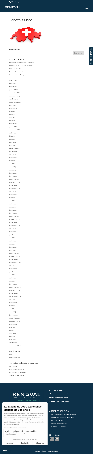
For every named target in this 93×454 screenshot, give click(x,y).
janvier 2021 (13, 250)
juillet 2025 (13, 108)
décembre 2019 (15, 287)
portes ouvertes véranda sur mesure (21, 62)
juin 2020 (12, 272)
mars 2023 (12, 170)
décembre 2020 (14, 253)
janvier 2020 (13, 284)
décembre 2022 (14, 179)
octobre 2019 (13, 293)
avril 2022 (12, 204)
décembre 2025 (14, 93)
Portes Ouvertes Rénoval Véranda (21, 66)
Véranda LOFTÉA (15, 69)
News (11, 354)
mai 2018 (12, 330)
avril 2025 (12, 117)
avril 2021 (12, 241)
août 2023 (12, 154)
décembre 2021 (14, 216)
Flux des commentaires (17, 372)
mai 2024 (12, 139)
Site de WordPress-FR (16, 375)
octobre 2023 (13, 151)
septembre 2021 (14, 225)
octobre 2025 (13, 99)
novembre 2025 (14, 96)
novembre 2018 (14, 321)
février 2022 (13, 210)
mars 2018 (12, 336)
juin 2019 (12, 306)
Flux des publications (16, 369)
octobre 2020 (13, 259)
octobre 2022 (13, 185)
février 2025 (13, 124)
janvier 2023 (13, 176)
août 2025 (12, 105)
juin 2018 (12, 327)
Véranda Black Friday (16, 75)
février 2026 (13, 86)
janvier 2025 (13, 127)
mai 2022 (12, 201)
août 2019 (12, 299)
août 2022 (12, 191)
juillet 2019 (13, 302)
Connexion (13, 366)
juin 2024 (12, 136)
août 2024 (12, 133)
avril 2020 (12, 278)
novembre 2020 (14, 256)
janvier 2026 (13, 90)
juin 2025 (12, 111)
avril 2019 (12, 312)
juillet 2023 (13, 157)
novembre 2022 (14, 182)
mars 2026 (12, 83)
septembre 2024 (15, 130)
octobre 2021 (13, 222)
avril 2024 (12, 142)
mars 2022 (12, 207)
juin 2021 (12, 235)
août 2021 (12, 228)
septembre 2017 (14, 346)
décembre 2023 (14, 148)
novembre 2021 (14, 219)
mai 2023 (12, 164)
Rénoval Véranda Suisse (17, 72)
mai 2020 (12, 275)
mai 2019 (12, 309)
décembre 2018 (14, 318)
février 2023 (13, 173)
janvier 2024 (13, 145)
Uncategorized (14, 357)
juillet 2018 (13, 324)
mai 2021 (12, 238)
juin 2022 (12, 198)
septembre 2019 (15, 296)
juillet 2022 (13, 194)
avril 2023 (12, 167)
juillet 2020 (13, 269)
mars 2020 (12, 281)
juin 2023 (12, 161)
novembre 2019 (14, 290)
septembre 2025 (15, 102)
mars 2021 (12, 244)
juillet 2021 (13, 232)
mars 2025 (12, 120)
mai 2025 (12, 114)
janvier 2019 (13, 315)
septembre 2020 (15, 262)
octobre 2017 (13, 343)
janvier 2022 (13, 213)
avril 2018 (12, 333)
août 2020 (12, 265)
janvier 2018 (13, 339)
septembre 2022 (14, 188)
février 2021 (13, 247)
